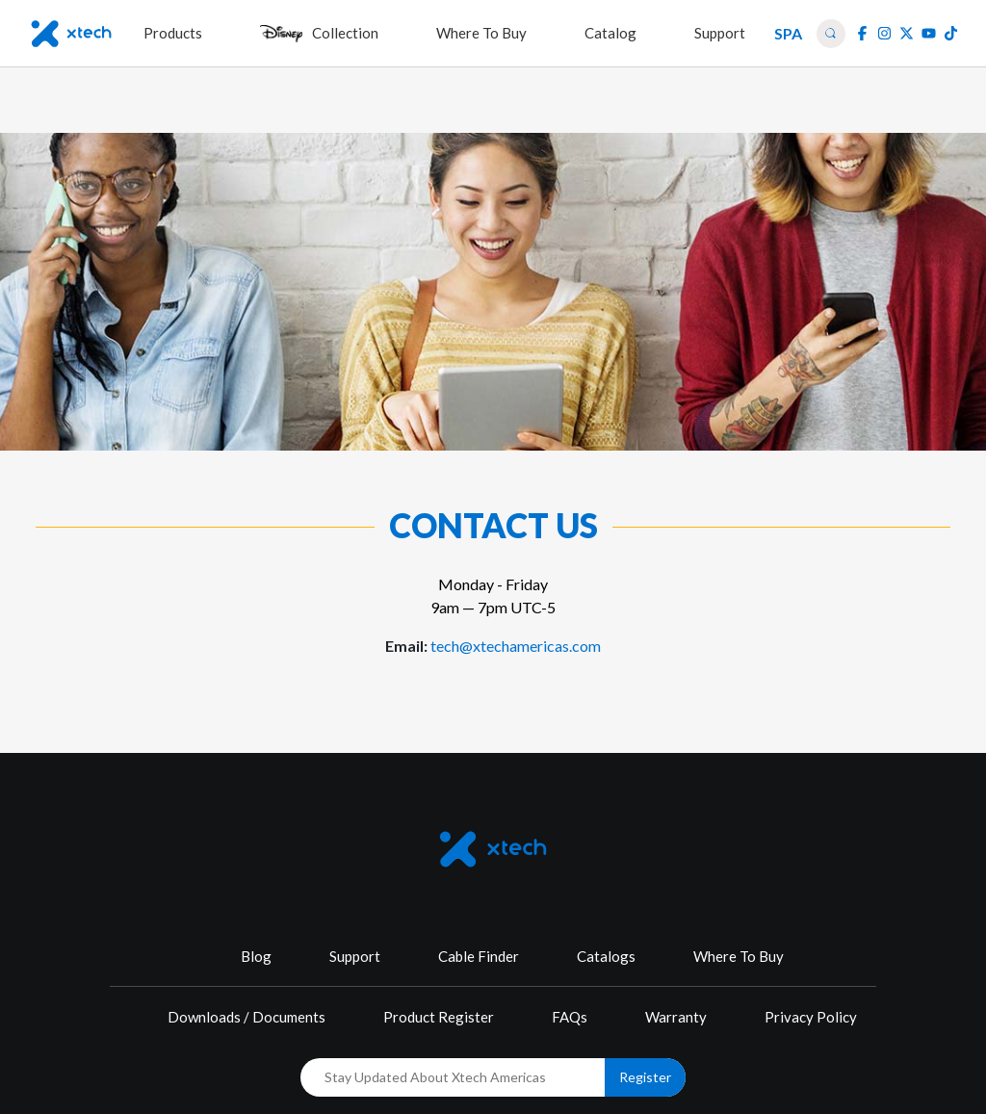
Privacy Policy (811, 1016)
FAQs (569, 1016)
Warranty (676, 1016)
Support (354, 956)
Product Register (438, 1016)
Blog (256, 956)
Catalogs (606, 956)
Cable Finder (478, 956)
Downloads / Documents (246, 1016)
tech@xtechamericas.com (515, 645)
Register (645, 1077)
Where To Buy (738, 956)
